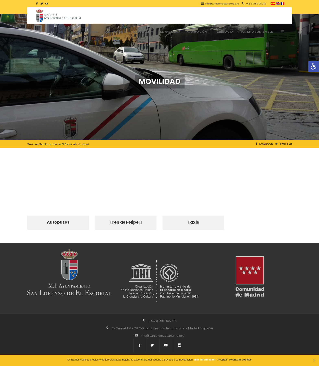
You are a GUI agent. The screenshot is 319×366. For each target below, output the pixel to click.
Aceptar (222, 359)
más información (204, 359)
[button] (313, 66)
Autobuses (58, 222)
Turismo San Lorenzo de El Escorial (51, 144)
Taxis (193, 222)
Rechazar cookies (240, 359)
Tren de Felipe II (126, 222)
